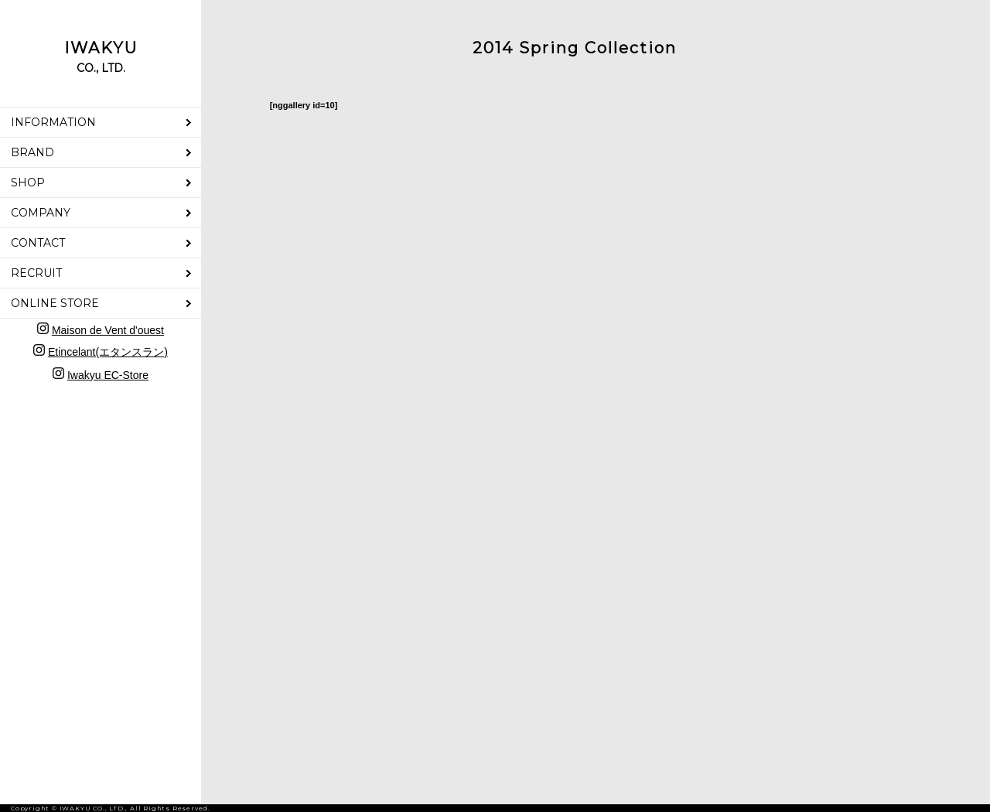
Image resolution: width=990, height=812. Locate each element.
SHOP (28, 182)
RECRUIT (36, 273)
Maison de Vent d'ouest (108, 330)
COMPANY (40, 213)
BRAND (32, 152)
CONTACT (38, 243)
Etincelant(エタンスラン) (108, 352)
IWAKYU (101, 57)
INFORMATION (53, 122)
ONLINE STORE (55, 303)
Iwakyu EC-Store (107, 375)
